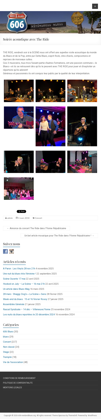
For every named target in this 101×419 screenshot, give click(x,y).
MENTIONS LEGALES (12, 387)
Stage (6, 352)
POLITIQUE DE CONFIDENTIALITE (18, 383)
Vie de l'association (13, 362)
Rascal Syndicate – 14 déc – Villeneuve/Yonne (26, 309)
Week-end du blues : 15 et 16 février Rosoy (25, 299)
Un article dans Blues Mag (16, 289)
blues (6, 336)
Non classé (9, 346)
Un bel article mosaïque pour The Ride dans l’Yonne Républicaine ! (59, 235)
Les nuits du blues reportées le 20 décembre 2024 (29, 314)
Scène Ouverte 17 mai (14, 278)
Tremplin (7, 357)
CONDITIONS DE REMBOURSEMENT (19, 378)
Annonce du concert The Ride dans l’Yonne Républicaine (36, 228)
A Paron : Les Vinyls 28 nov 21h (19, 268)
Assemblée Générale (13, 304)
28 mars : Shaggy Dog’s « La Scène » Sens (24, 294)
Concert (38, 218)
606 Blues (8, 331)
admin (10, 218)
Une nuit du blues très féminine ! (19, 273)
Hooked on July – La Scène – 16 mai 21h (24, 283)
